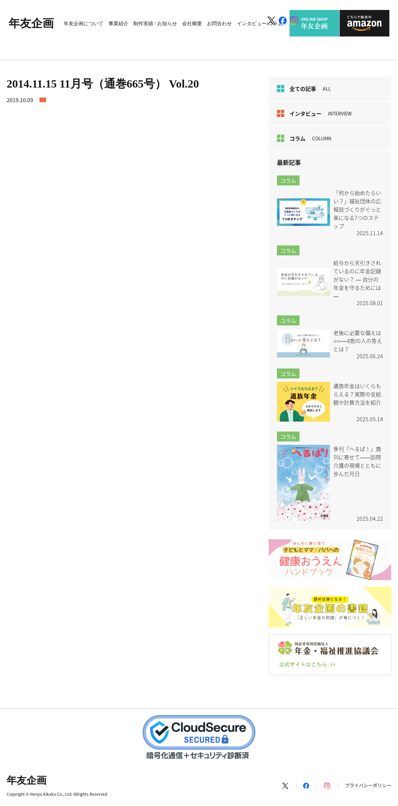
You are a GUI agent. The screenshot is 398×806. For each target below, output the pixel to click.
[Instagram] (294, 21)
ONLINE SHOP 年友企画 (314, 23)
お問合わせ (219, 23)
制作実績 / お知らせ (155, 23)
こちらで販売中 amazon (364, 23)
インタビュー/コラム (260, 23)
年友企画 (31, 23)
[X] (271, 21)
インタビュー (314, 113)
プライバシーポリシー (368, 785)
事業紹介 (118, 23)
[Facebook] (283, 21)
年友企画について (83, 23)
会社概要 (192, 23)
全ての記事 (304, 89)
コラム (304, 138)
